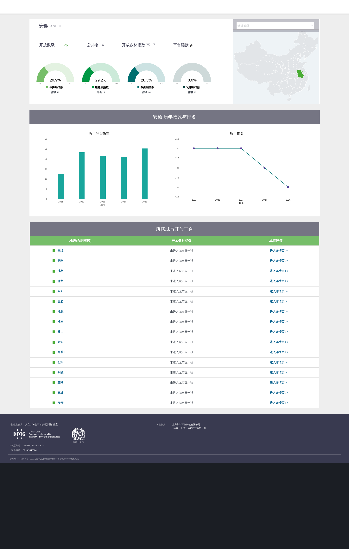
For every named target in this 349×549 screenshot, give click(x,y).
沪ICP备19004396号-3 (19, 459)
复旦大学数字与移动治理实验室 (41, 424)
